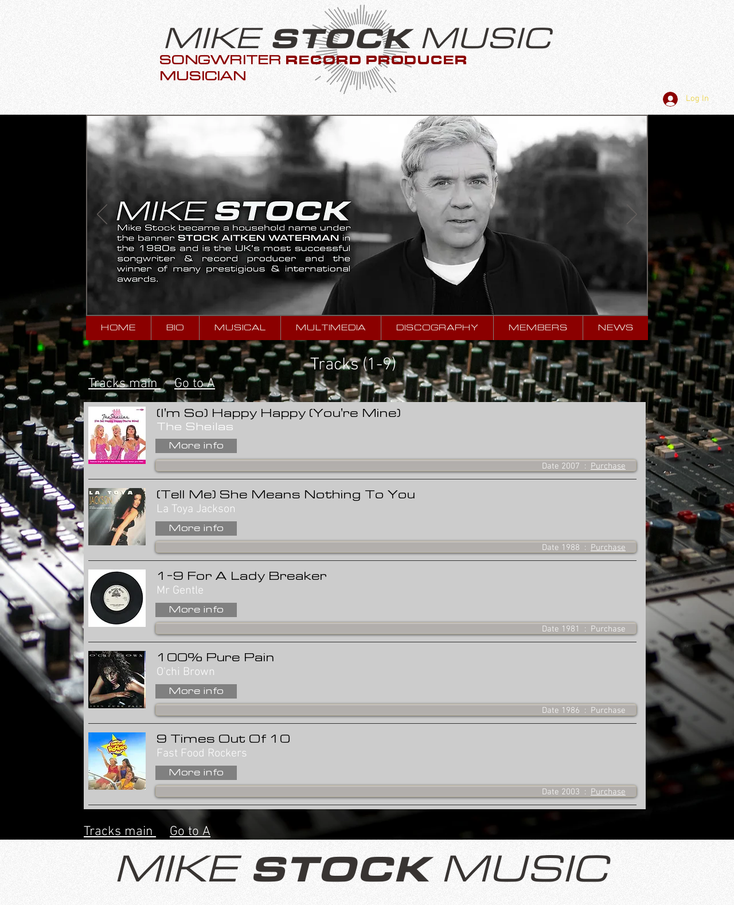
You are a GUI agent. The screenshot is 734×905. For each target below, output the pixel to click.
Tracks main (124, 384)
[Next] (632, 215)
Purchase (608, 466)
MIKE (216, 39)
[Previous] (102, 215)
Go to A (194, 384)
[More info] (196, 446)
